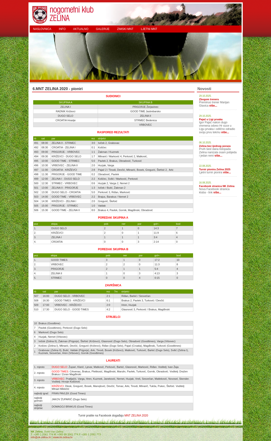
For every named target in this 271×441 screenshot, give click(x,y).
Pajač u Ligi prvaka (211, 119)
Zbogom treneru (209, 99)
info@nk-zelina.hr (41, 437)
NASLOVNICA (42, 29)
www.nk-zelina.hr (63, 437)
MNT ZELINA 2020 (136, 415)
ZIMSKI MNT (125, 29)
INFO (62, 29)
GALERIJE (102, 29)
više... (213, 105)
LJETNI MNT (149, 29)
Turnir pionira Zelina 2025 (215, 169)
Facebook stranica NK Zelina (217, 186)
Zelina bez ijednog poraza (215, 146)
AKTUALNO (81, 29)
